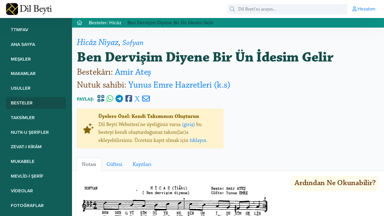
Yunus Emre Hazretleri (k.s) (179, 85)
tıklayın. (199, 140)
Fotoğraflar (27, 205)
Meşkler (21, 59)
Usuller (21, 88)
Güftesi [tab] (114, 164)
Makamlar (23, 73)
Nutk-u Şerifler (30, 132)
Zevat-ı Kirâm (26, 146)
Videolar (22, 191)
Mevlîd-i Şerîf (27, 176)
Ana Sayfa (23, 44)
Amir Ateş (133, 72)
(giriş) (188, 124)
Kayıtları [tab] (142, 164)
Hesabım (363, 8)
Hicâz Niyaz (97, 42)
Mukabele (22, 161)
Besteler (22, 103)
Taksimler (23, 117)
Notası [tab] (89, 164)
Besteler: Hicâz (105, 22)
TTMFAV (19, 29)
